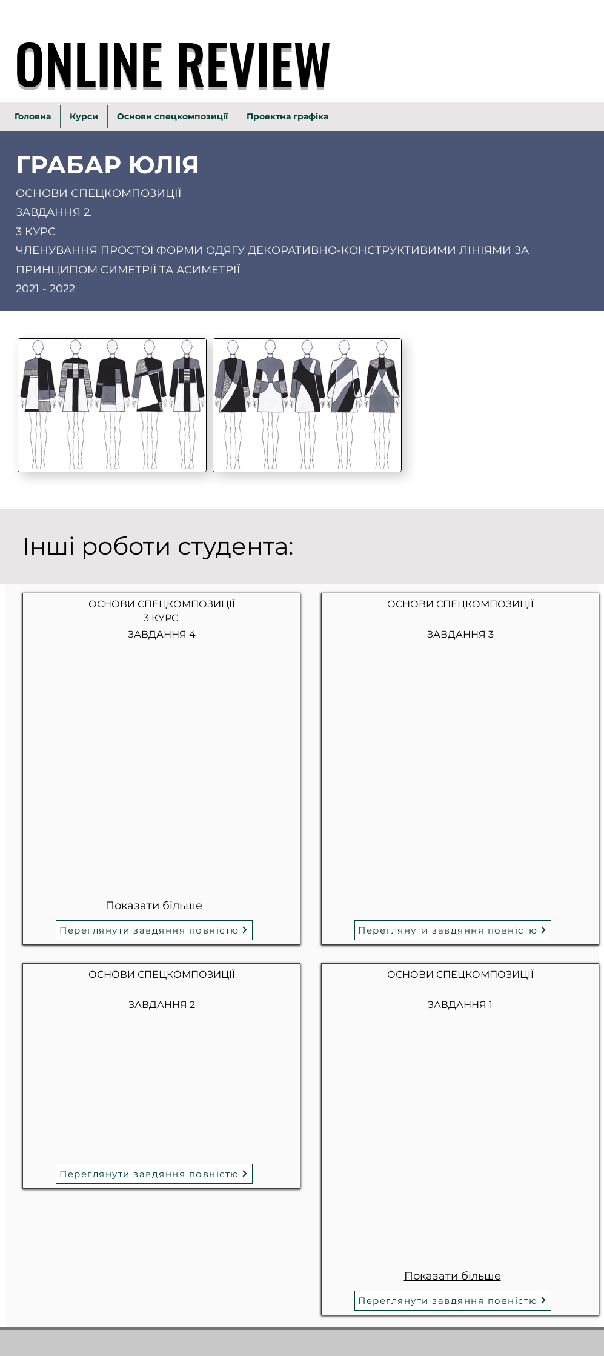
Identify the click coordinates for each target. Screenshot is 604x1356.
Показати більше (153, 905)
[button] (109, 708)
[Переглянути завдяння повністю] (154, 930)
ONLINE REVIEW (173, 62)
